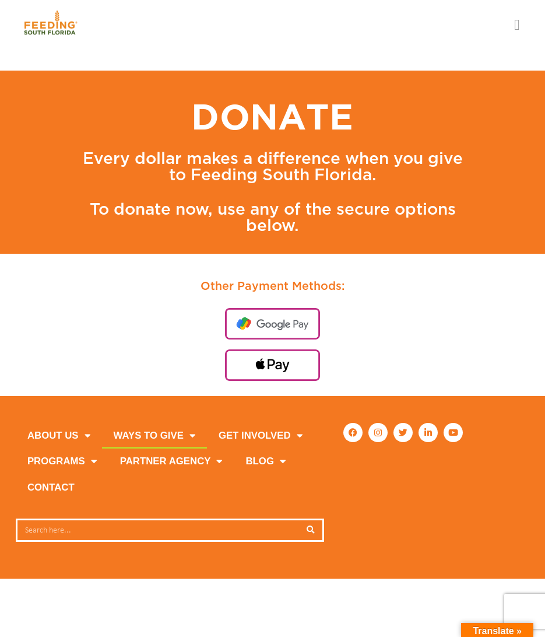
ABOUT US (58, 436)
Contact (51, 487)
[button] (517, 25)
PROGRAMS (62, 462)
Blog (265, 462)
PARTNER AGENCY (171, 462)
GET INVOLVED (261, 436)
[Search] (310, 530)
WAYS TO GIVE (154, 436)
